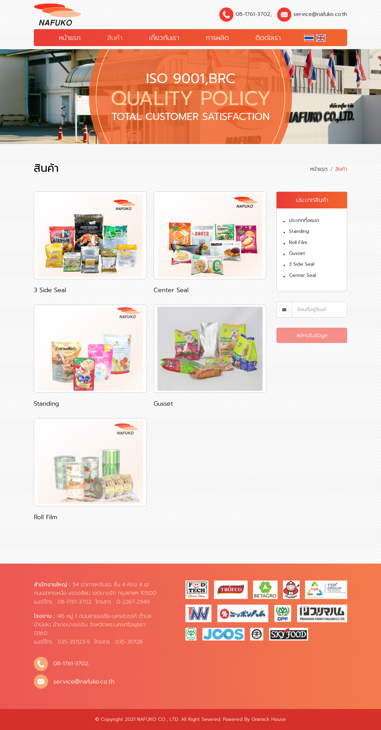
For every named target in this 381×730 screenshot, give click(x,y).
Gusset (297, 253)
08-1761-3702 (253, 14)
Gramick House (268, 719)
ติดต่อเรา (268, 38)
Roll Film (298, 242)
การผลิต (217, 38)
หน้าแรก (70, 38)
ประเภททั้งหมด (304, 220)
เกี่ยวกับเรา (164, 38)
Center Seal (302, 275)
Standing (299, 231)
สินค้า (114, 38)
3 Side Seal (301, 264)
